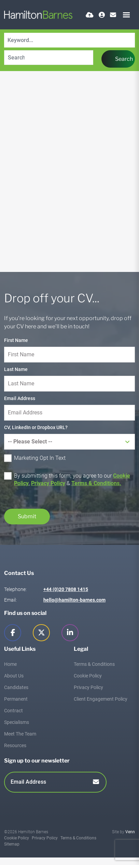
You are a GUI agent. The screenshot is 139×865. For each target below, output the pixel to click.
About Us (14, 675)
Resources (15, 745)
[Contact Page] (113, 14)
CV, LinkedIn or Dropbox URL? (36, 427)
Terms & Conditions (94, 664)
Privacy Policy (48, 483)
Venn (130, 831)
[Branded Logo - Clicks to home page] (38, 15)
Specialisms (16, 722)
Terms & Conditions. (96, 483)
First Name (16, 340)
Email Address (19, 398)
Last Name (16, 369)
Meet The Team (20, 734)
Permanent (16, 699)
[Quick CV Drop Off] (90, 14)
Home (10, 664)
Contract (13, 710)
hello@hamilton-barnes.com (74, 600)
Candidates (16, 687)
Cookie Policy (88, 675)
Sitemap (11, 844)
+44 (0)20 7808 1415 (65, 589)
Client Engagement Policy (100, 699)
